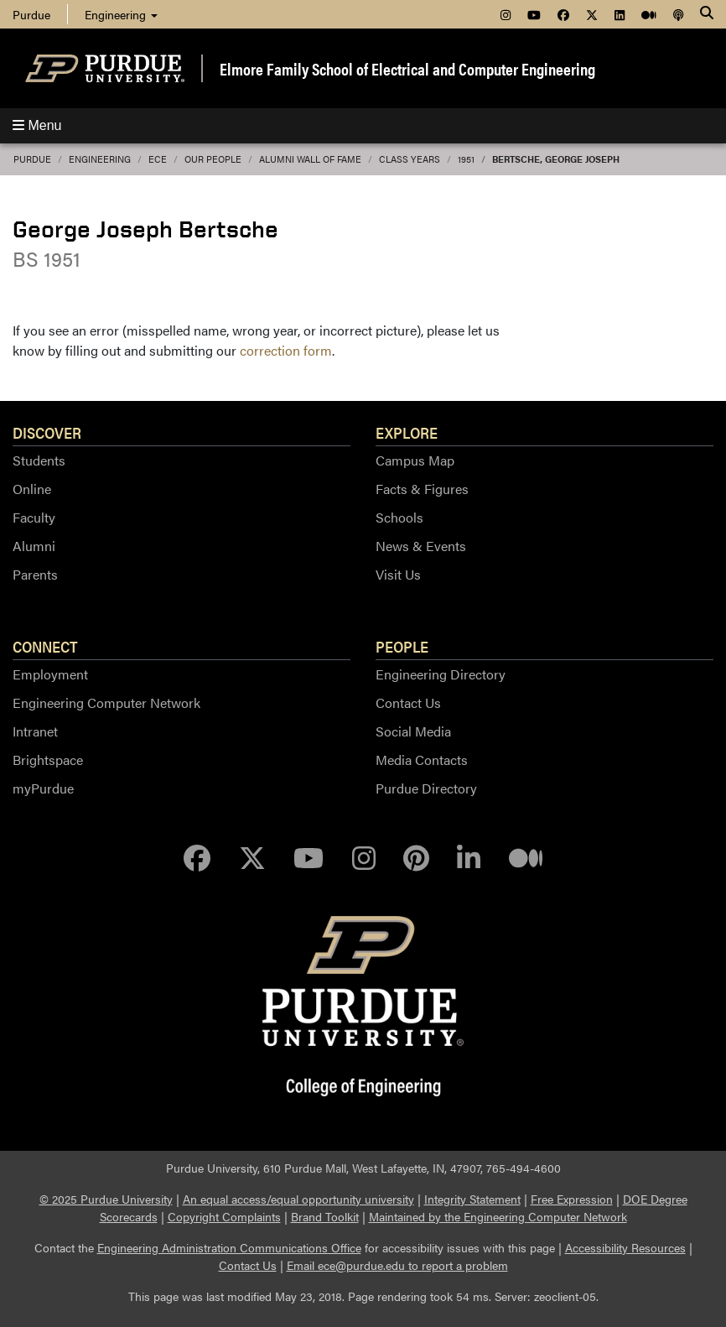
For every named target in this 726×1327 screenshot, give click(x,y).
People (402, 646)
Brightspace (48, 759)
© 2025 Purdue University (106, 1198)
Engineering (121, 14)
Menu (37, 125)
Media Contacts (422, 759)
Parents (35, 574)
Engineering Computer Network (106, 702)
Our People (212, 159)
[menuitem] (505, 14)
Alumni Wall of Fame (310, 159)
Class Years (409, 159)
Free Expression (572, 1198)
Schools (399, 517)
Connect (45, 646)
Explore (407, 432)
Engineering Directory (441, 674)
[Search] (706, 14)
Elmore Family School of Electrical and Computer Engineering (407, 68)
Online (32, 488)
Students (39, 460)
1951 (466, 159)
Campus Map (415, 460)
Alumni (34, 545)
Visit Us (398, 574)
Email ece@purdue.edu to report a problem (397, 1265)
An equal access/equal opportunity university (298, 1198)
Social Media (413, 731)
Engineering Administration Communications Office (229, 1247)
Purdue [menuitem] (31, 14)
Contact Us (408, 702)
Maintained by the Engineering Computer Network (498, 1216)
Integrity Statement (472, 1198)
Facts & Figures (422, 488)
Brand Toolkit (325, 1216)
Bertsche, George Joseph (556, 159)
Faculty (34, 517)
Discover (47, 432)
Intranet (35, 731)
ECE (157, 159)
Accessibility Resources (625, 1247)
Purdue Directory (426, 788)
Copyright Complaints (224, 1216)
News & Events (421, 545)
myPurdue (43, 788)
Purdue (32, 159)
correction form (286, 350)
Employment (50, 674)
